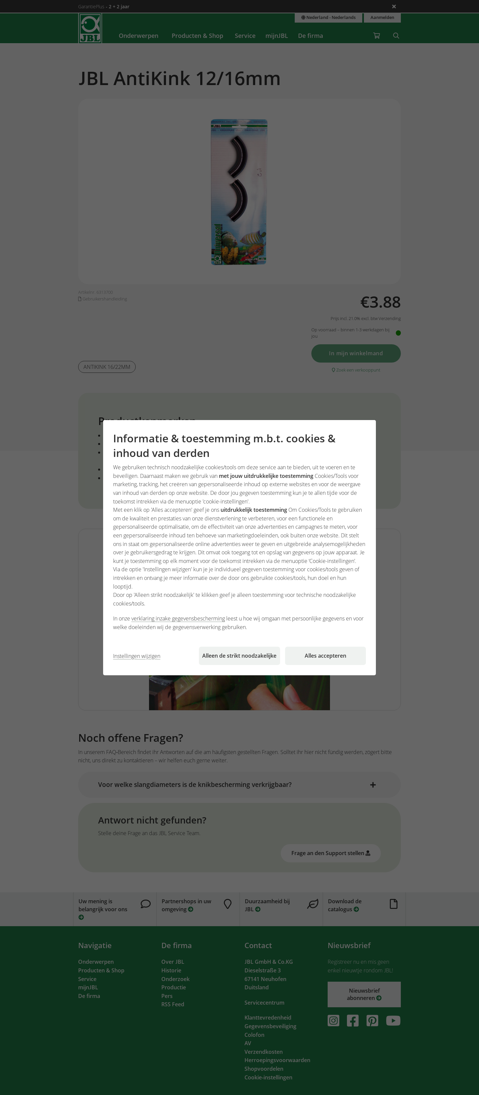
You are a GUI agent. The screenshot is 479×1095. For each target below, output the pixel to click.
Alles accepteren (325, 655)
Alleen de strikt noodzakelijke (239, 655)
